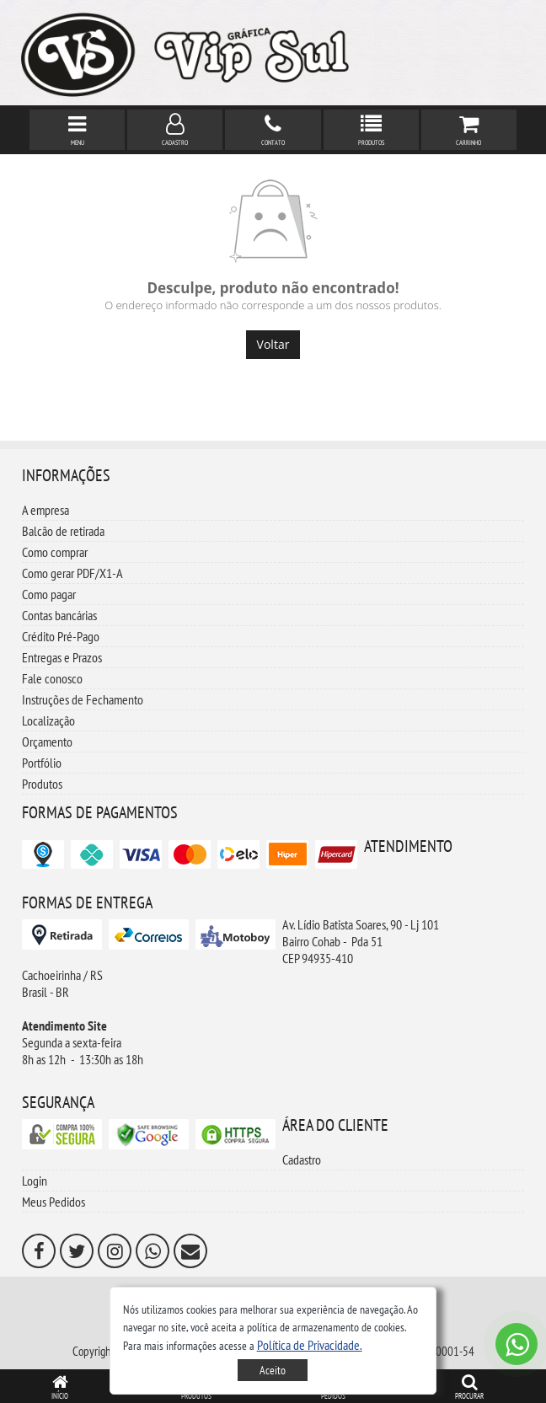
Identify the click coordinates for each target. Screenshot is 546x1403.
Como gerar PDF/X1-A (72, 573)
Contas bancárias (59, 615)
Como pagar (49, 594)
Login (34, 1180)
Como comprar (55, 552)
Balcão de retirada (63, 530)
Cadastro (301, 1159)
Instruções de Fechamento (82, 699)
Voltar (273, 344)
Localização (48, 720)
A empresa (45, 509)
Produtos (42, 783)
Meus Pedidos (53, 1201)
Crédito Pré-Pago (60, 636)
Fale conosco (52, 678)
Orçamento (47, 741)
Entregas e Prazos (62, 657)
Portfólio (42, 762)
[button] (309, 1344)
